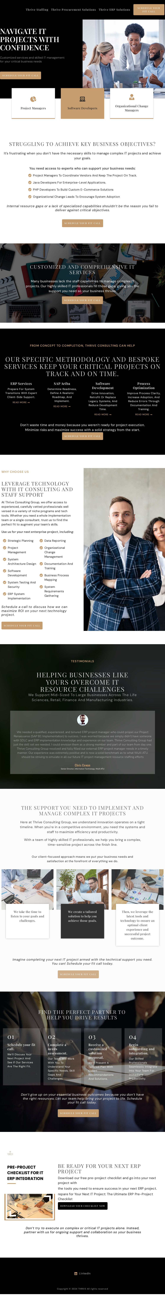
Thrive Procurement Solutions (73, 9)
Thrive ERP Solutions (114, 9)
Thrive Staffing (37, 9)
